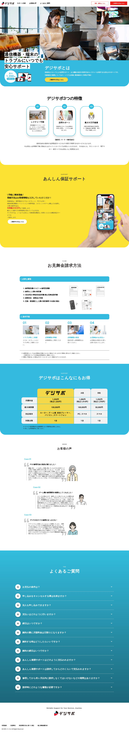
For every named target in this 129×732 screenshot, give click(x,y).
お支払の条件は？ (31, 587)
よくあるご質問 (45, 3)
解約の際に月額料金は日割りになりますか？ (44, 633)
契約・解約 (100, 3)
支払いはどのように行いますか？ (39, 615)
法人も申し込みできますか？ (36, 605)
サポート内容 (21, 3)
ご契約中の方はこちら (56, 80)
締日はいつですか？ (32, 624)
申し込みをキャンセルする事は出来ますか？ (44, 596)
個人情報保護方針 (43, 726)
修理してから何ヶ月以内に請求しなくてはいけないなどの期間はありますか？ (61, 678)
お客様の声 (32, 3)
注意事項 (12, 726)
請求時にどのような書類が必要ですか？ (42, 687)
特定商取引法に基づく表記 (26, 726)
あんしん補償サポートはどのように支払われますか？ (49, 660)
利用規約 (4, 726)
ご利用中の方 (119, 3)
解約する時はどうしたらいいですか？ (41, 642)
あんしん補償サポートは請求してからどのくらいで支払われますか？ (56, 669)
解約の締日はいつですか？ (35, 651)
